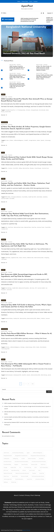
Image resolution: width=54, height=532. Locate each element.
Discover (4, 115)
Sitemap (37, 495)
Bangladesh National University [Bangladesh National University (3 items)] (38, 455)
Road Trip (34, 227)
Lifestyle (3, 239)
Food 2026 (15, 168)
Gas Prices (10, 227)
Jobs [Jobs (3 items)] (39, 470)
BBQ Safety (7, 197)
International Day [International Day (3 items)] (15, 470)
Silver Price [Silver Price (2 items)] (6, 476)
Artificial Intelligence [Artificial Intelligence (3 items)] (37, 452)
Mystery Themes (26, 530)
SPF (36, 288)
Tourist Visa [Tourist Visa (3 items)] (29, 479)
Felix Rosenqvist (9, 375)
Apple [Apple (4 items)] (28, 452)
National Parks (27, 227)
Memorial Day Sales (39, 257)
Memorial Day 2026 (31, 318)
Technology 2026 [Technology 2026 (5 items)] (8, 479)
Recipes (32, 168)
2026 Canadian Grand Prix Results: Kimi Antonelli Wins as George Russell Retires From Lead (29, 20)
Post (32, 495)
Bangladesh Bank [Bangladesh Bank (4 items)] (8, 455)
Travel (3, 209)
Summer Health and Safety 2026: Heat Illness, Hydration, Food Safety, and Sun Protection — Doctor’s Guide (27, 418)
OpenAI (42, 140)
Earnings (22, 347)
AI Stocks (7, 347)
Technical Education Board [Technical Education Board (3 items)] (38, 476)
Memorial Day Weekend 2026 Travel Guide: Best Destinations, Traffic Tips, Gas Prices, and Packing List (26, 423)
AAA (6, 227)
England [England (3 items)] (16, 464)
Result (5, 48)
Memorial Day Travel (18, 227)
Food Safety (24, 197)
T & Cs (30, 1)
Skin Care (32, 288)
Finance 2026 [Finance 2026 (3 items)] (34, 464)
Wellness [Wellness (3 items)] (6, 482)
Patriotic (43, 318)
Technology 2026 (5, 348)
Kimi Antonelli (42, 110)
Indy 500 (24, 375)
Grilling (20, 168)
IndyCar (28, 375)
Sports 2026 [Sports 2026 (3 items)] (15, 476)
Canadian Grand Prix (10, 110)
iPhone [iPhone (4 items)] (24, 470)
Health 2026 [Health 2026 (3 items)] (13, 467)
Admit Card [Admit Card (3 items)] (6, 452)
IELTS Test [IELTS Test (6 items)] (6, 470)
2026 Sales (7, 257)
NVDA (34, 347)
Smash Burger (38, 168)
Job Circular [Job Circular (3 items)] (32, 470)
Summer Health (5, 198)
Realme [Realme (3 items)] (34, 473)
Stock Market (43, 347)
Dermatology (8, 288)
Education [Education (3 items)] (41, 458)
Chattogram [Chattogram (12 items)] (6, 458)
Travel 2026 (47, 227)
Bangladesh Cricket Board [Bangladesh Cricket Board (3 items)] (21, 455)
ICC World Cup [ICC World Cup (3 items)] (27, 467)
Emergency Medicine (16, 197)
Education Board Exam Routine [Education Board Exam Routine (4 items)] (39, 461)
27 (28, 383)
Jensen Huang (28, 347)
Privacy (27, 495)
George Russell (34, 110)
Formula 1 (28, 110)
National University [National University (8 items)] (8, 473)
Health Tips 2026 (32, 197)
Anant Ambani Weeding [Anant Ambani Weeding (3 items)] (17, 452)
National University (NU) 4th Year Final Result (24, 53)
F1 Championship (21, 110)
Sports (3, 94)
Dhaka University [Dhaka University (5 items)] (32, 458)
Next (33, 383)
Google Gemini (32, 140)
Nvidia (38, 140)
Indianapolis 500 (17, 375)
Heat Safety (39, 197)
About (18, 1)
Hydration (45, 197)
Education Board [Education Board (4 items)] (7, 461)
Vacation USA (4, 229)
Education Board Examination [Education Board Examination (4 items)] (21, 461)
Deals (20, 257)
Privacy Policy (25, 1)
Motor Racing (44, 375)
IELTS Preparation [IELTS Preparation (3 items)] (44, 467)
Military (38, 318)
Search (50, 13)
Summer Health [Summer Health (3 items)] (24, 476)
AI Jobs (7, 140)
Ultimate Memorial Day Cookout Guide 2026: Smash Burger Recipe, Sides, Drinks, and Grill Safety (26, 413)
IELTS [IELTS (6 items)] (36, 467)
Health (3, 178)
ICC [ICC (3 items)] (20, 467)
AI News (11, 140)
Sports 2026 (8, 111)
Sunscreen (9, 289)
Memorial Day (26, 168)
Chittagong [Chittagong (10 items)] (15, 458)
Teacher (15, 51)
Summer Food (45, 168)
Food (3, 152)
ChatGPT (26, 140)
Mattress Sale (30, 257)
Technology (4, 122)
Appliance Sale (14, 257)
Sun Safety (11, 198)
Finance (24, 257)
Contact (35, 1)
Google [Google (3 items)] (5, 467)
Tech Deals (4, 259)
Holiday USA (16, 318)
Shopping (46, 257)
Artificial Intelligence (18, 140)
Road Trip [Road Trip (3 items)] (41, 473)
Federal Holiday (9, 318)
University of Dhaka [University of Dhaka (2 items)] (39, 479)
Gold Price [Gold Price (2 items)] (43, 464)
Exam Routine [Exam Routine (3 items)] (25, 464)
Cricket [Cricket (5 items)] (23, 458)
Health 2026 (15, 288)
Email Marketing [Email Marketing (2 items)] (7, 464)
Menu (3, 13)
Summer (48, 318)
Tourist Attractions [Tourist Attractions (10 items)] (19, 479)
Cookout (10, 168)
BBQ (6, 168)
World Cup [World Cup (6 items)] (13, 482)
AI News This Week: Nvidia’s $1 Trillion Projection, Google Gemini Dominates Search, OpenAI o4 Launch (27, 407)
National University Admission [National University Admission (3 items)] (22, 473)
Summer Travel (40, 227)
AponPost (27, 6)
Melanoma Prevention (24, 288)
